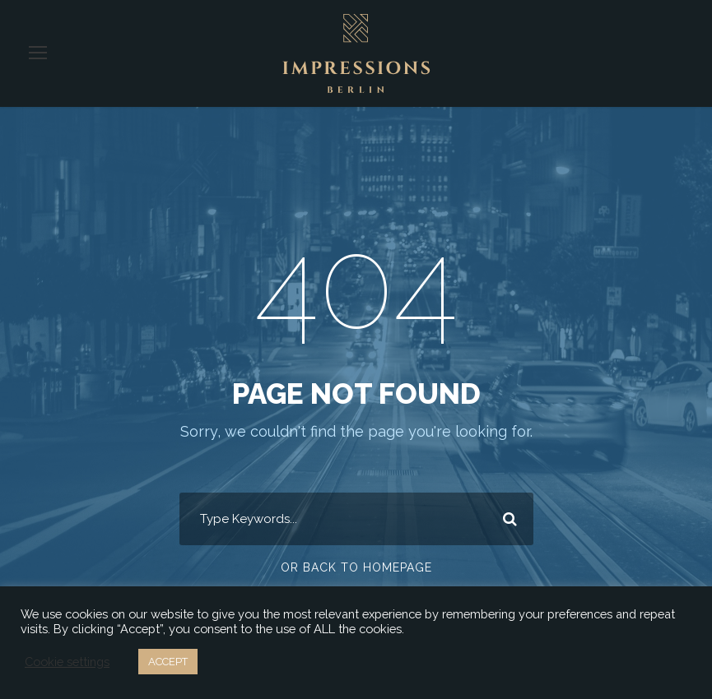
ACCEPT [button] (167, 661)
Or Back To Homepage (356, 567)
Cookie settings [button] (66, 662)
